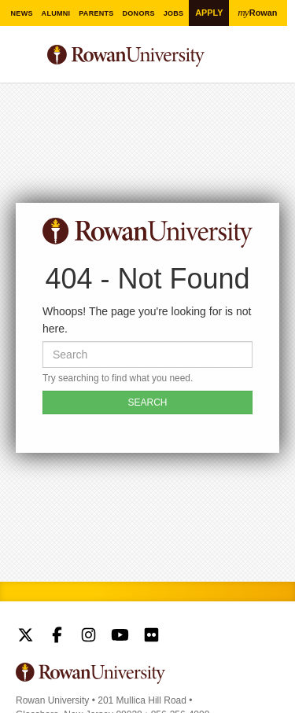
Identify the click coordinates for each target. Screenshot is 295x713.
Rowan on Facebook (57, 637)
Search (268, 62)
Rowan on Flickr (151, 637)
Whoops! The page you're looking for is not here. (146, 320)
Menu (28, 58)
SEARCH (147, 402)
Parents (96, 13)
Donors (138, 13)
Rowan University (139, 56)
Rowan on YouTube (120, 637)
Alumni (55, 13)
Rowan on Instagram (88, 637)
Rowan (258, 12)
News (21, 13)
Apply (209, 12)
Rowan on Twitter (25, 637)
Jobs (174, 13)
